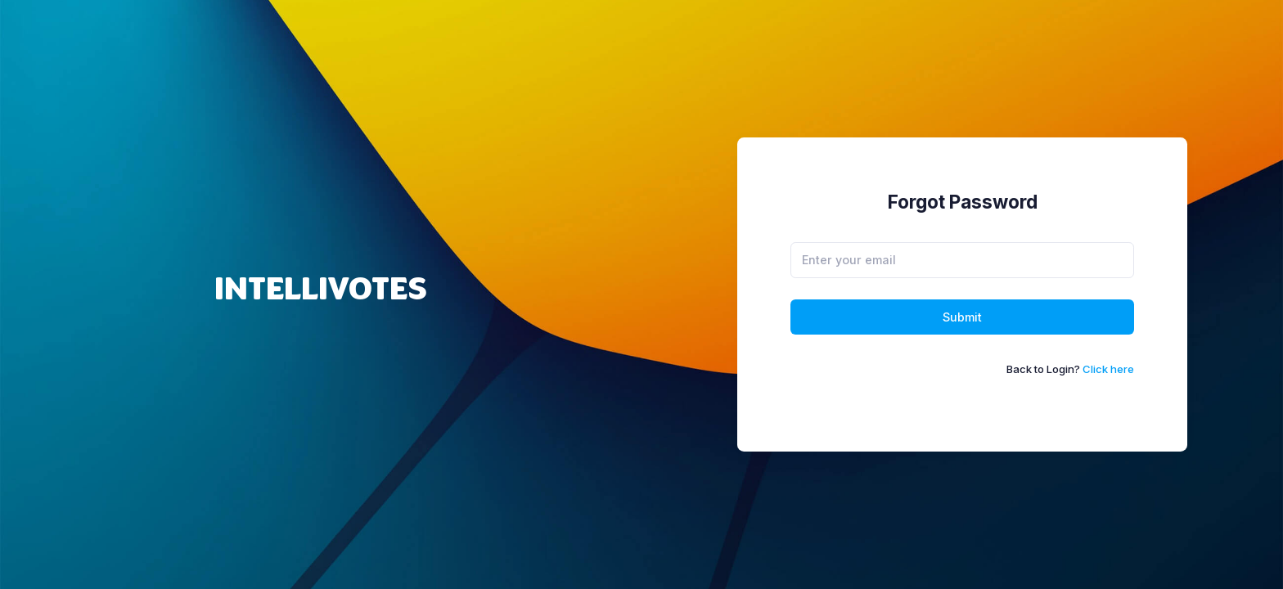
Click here (1108, 368)
